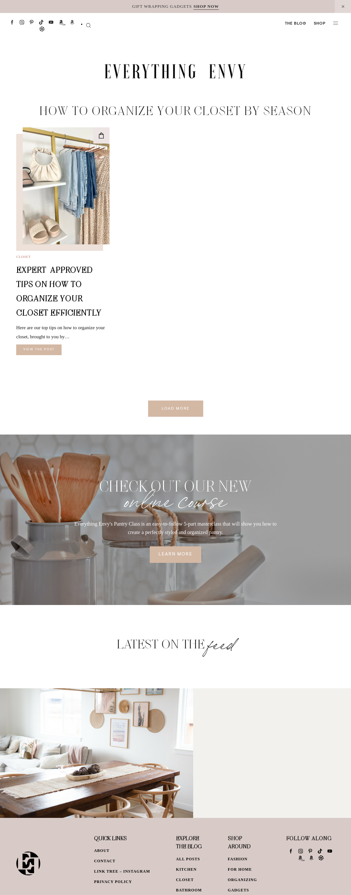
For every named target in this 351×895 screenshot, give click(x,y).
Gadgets (238, 890)
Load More (176, 409)
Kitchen (186, 869)
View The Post (38, 349)
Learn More (175, 554)
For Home (240, 869)
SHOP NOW (206, 6)
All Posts (188, 859)
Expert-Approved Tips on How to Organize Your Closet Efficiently (58, 291)
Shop (319, 24)
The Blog (295, 24)
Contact (104, 861)
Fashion (238, 859)
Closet (23, 257)
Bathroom (189, 890)
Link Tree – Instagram (122, 871)
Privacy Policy (113, 881)
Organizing (242, 880)
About (102, 850)
